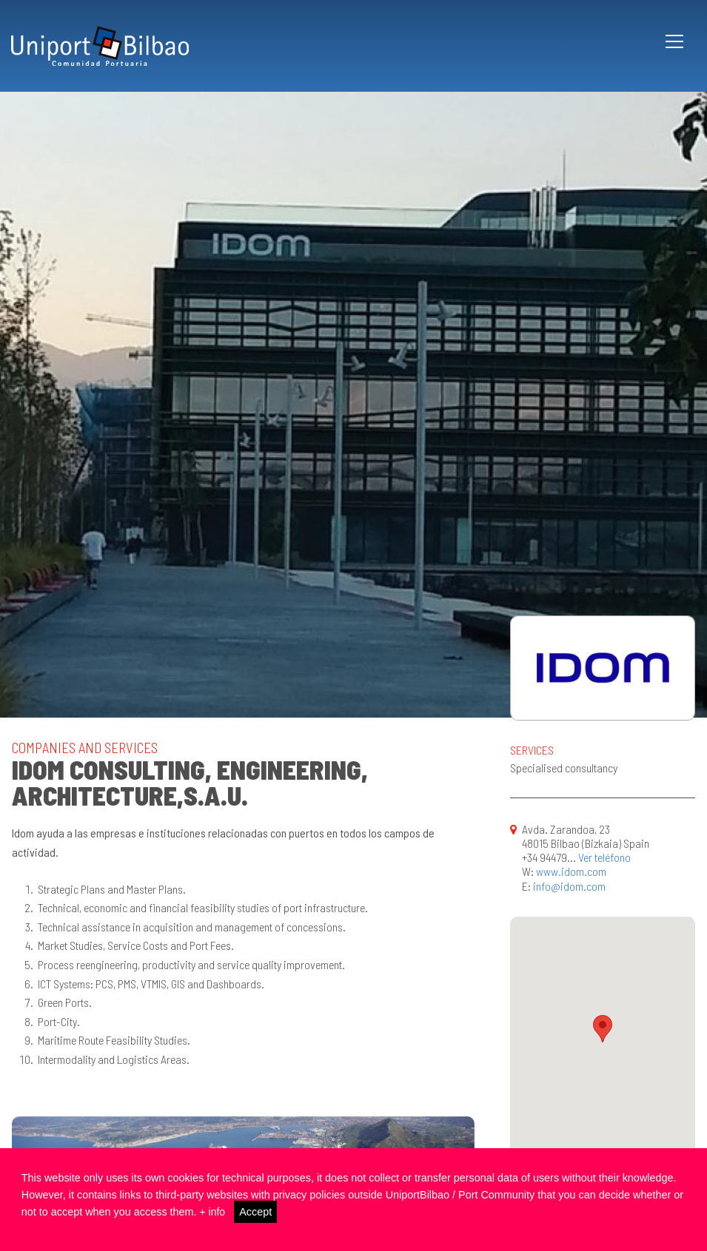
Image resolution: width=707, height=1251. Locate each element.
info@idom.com (569, 886)
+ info (213, 1212)
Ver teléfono (604, 857)
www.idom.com (571, 871)
